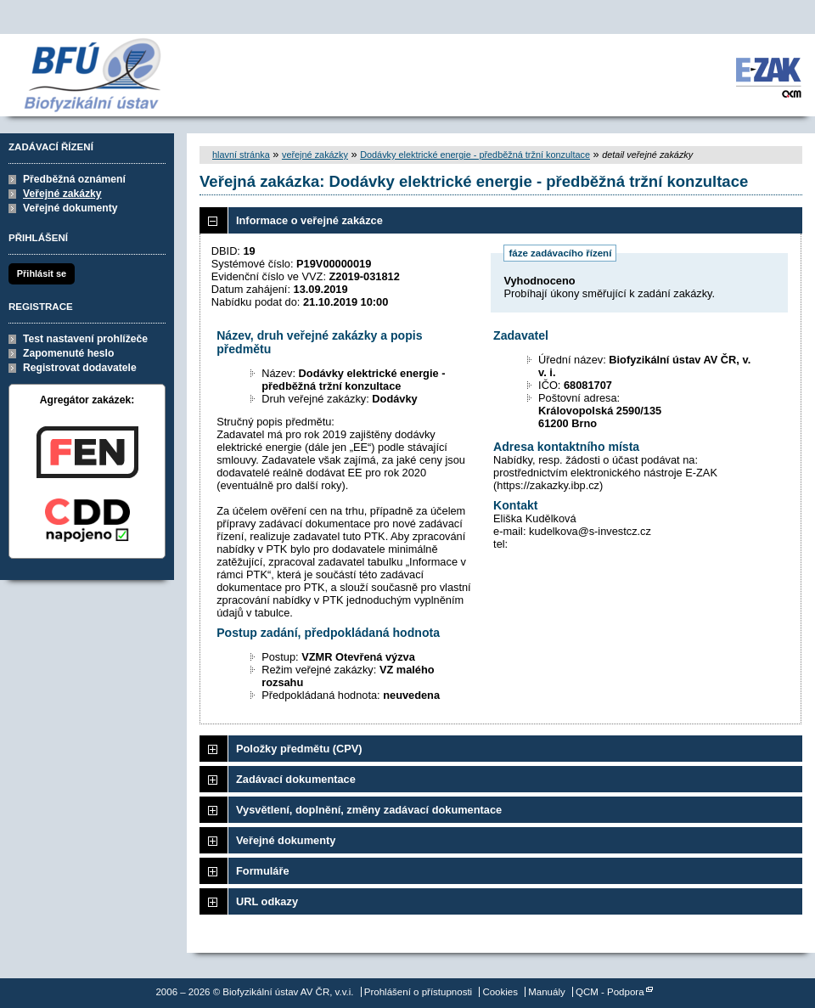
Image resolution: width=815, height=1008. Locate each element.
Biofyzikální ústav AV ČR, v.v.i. (100, 75)
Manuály (546, 992)
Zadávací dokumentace (296, 779)
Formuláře (262, 870)
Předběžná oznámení (74, 179)
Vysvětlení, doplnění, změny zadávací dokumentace (369, 809)
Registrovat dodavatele (80, 368)
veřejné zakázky (315, 154)
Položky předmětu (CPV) (299, 748)
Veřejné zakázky (62, 194)
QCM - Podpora (610, 992)
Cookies (500, 992)
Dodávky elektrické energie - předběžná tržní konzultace (475, 154)
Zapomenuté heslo (68, 353)
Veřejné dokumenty (70, 208)
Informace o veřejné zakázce (309, 220)
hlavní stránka (241, 154)
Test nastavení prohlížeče (85, 339)
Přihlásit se (41, 273)
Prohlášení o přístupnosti (418, 992)
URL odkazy (267, 901)
